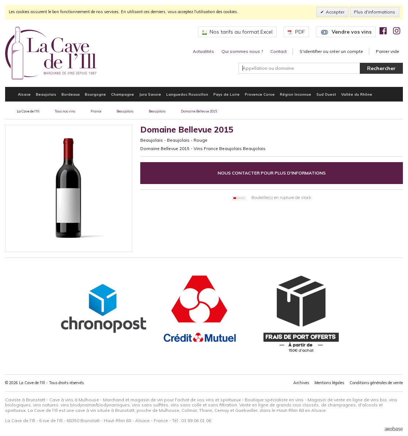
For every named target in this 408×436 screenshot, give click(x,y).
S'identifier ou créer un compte (331, 51)
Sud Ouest (326, 94)
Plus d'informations (374, 12)
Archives (301, 382)
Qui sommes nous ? (242, 51)
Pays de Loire (226, 94)
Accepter (335, 12)
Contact (278, 51)
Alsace (24, 94)
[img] (383, 31)
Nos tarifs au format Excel (237, 31)
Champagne (122, 94)
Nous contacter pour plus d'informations (272, 173)
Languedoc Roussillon (187, 94)
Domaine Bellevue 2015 (199, 111)
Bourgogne (95, 94)
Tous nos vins (65, 111)
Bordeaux (70, 94)
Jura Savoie (150, 94)
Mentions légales (329, 382)
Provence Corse (260, 94)
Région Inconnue (295, 94)
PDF (296, 31)
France (96, 111)
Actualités (203, 51)
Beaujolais (46, 94)
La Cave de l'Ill (28, 111)
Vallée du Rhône (356, 94)
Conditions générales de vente (376, 382)
